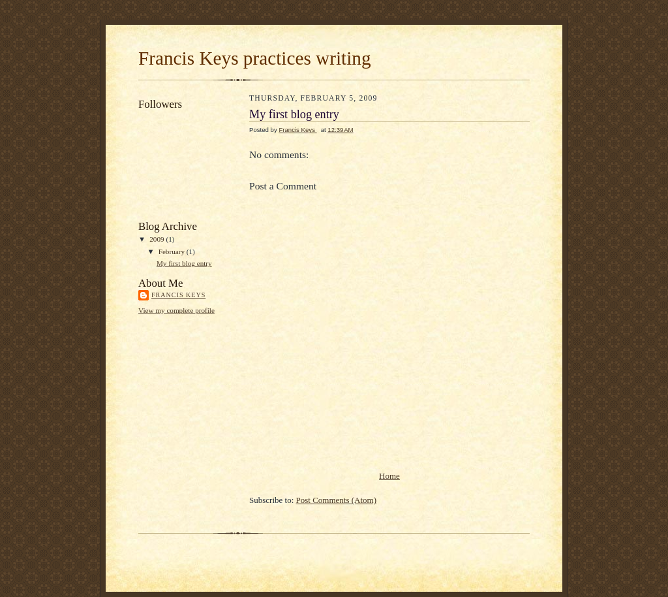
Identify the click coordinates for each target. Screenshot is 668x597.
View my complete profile (176, 310)
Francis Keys (178, 294)
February (173, 251)
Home (389, 476)
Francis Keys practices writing (254, 58)
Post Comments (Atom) (336, 500)
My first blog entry (184, 263)
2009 (157, 239)
